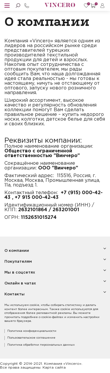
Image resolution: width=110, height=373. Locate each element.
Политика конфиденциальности (31, 331)
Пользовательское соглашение (31, 338)
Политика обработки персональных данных (41, 345)
